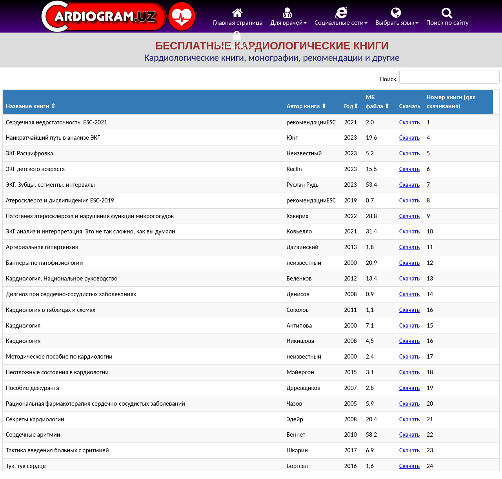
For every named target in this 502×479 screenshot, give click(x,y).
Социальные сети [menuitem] (341, 17)
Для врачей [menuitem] (289, 17)
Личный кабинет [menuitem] (238, 40)
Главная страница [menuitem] (237, 17)
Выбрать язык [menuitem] (396, 17)
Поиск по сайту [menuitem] (447, 17)
